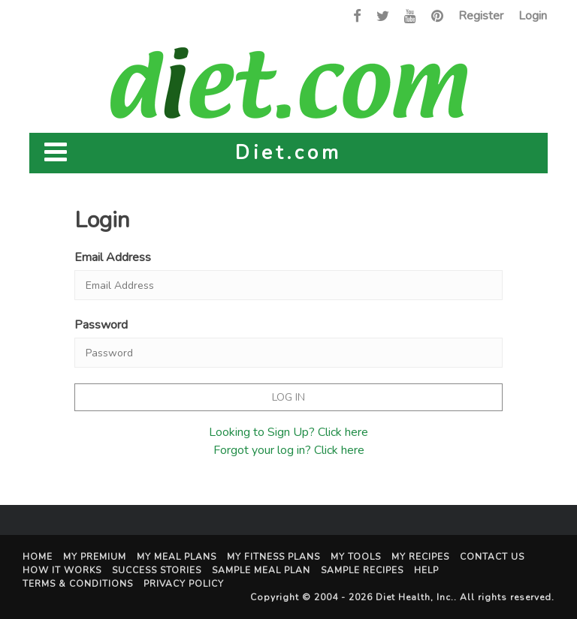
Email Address (112, 257)
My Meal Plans (176, 557)
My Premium (94, 557)
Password (101, 325)
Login (532, 16)
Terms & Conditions (78, 584)
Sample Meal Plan (261, 570)
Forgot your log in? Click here (288, 450)
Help (426, 570)
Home (38, 557)
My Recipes (420, 557)
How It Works (62, 570)
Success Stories (156, 570)
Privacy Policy (183, 584)
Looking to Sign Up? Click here (288, 432)
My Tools (356, 557)
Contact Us (492, 557)
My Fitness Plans (273, 557)
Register (480, 16)
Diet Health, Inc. (415, 597)
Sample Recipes (362, 570)
